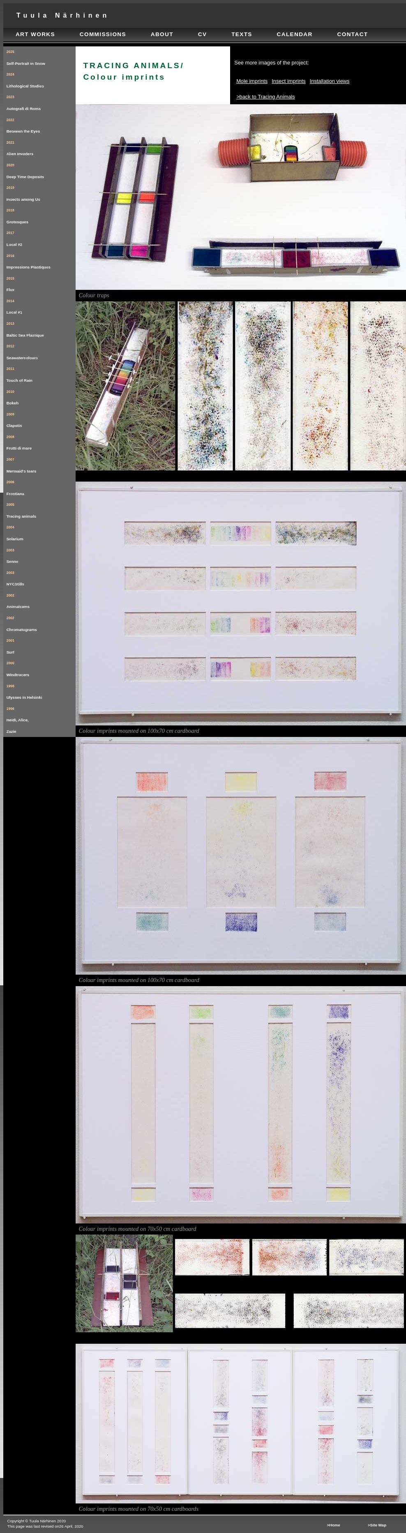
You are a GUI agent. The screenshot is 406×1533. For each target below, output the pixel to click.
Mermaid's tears (41, 463)
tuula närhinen (63, 15)
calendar (295, 34)
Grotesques (41, 214)
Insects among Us (41, 192)
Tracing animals (41, 509)
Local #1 (41, 305)
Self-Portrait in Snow (41, 56)
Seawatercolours (41, 350)
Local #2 (41, 237)
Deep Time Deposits (41, 169)
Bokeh (41, 396)
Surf (41, 644)
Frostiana (41, 486)
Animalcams (41, 599)
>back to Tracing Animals (265, 97)
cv (202, 34)
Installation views (330, 81)
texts (241, 34)
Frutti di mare (41, 441)
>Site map (377, 1525)
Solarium (41, 531)
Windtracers (41, 667)
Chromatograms (41, 622)
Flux (41, 282)
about (162, 34)
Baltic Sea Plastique (41, 327)
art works (35, 34)
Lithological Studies (41, 78)
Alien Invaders (41, 146)
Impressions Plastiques (41, 260)
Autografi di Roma (41, 101)
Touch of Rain (41, 373)
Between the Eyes (41, 124)
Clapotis (41, 418)
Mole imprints (252, 81)
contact (352, 34)
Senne (41, 554)
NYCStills (41, 577)
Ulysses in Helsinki (41, 690)
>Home (333, 1525)
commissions (103, 34)
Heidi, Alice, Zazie (41, 718)
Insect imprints (289, 81)
